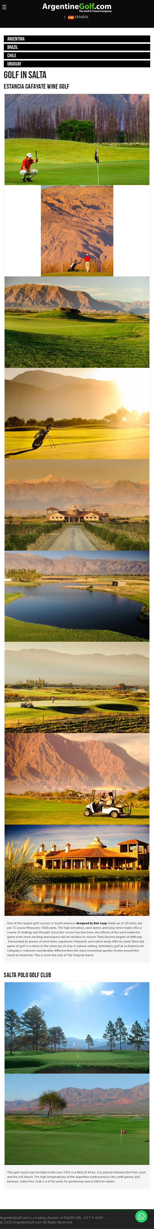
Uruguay (14, 64)
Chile (11, 55)
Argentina (16, 39)
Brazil (12, 47)
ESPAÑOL (78, 17)
